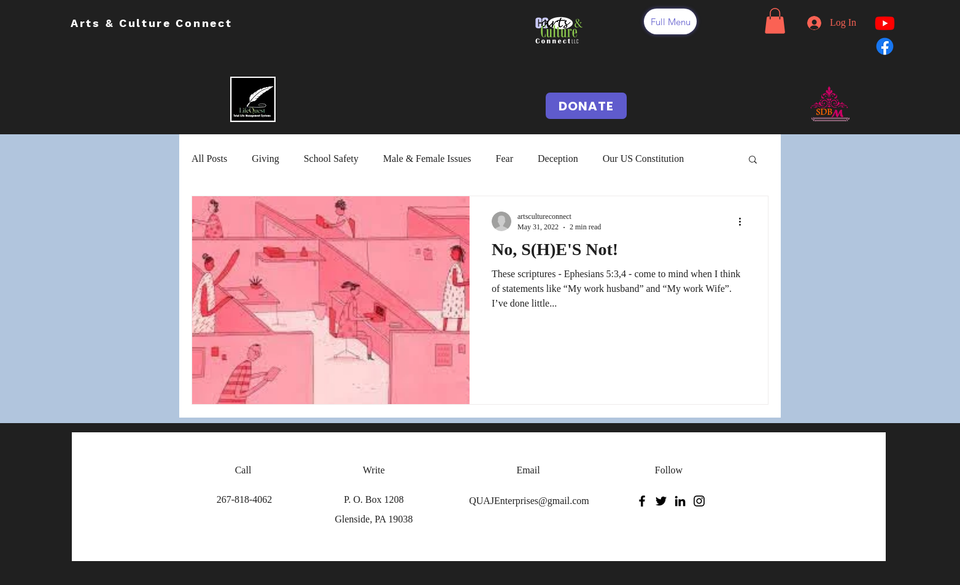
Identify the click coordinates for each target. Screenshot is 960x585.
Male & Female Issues (427, 158)
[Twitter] (661, 501)
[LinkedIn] (680, 501)
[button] (670, 21)
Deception (558, 158)
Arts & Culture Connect (154, 23)
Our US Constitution (643, 158)
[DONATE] (586, 106)
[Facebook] (642, 501)
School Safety (331, 158)
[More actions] (744, 221)
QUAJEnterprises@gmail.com (529, 500)
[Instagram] (699, 501)
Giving (265, 158)
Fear (504, 158)
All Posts (209, 158)
